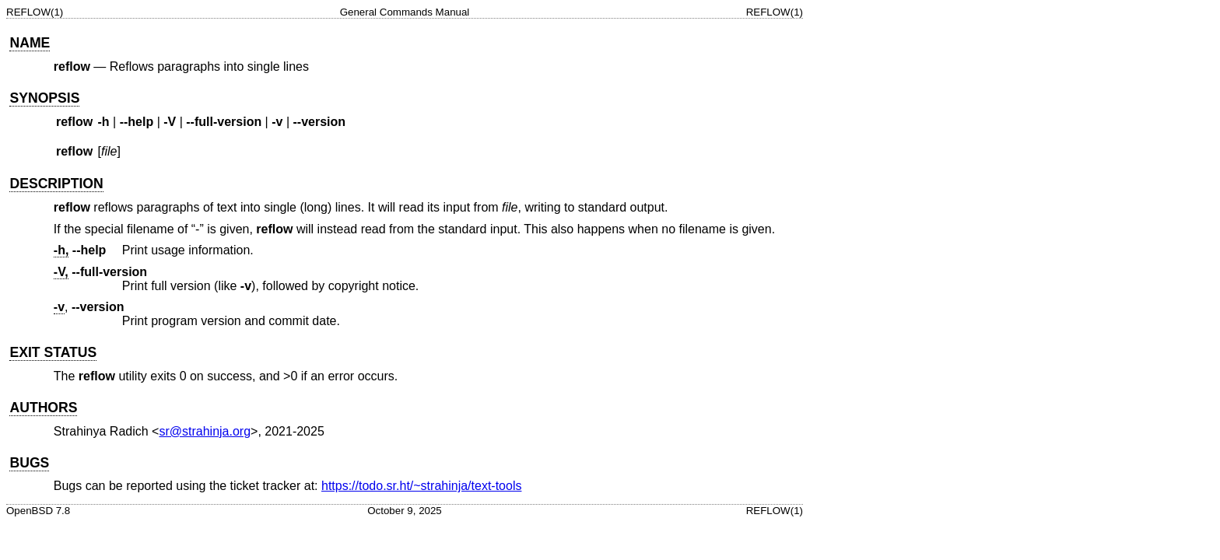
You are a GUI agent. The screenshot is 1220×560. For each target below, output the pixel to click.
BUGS (29, 463)
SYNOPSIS (44, 98)
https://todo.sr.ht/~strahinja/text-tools (421, 485)
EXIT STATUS (52, 352)
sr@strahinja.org (205, 431)
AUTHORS (43, 407)
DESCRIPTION (56, 183)
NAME (29, 43)
